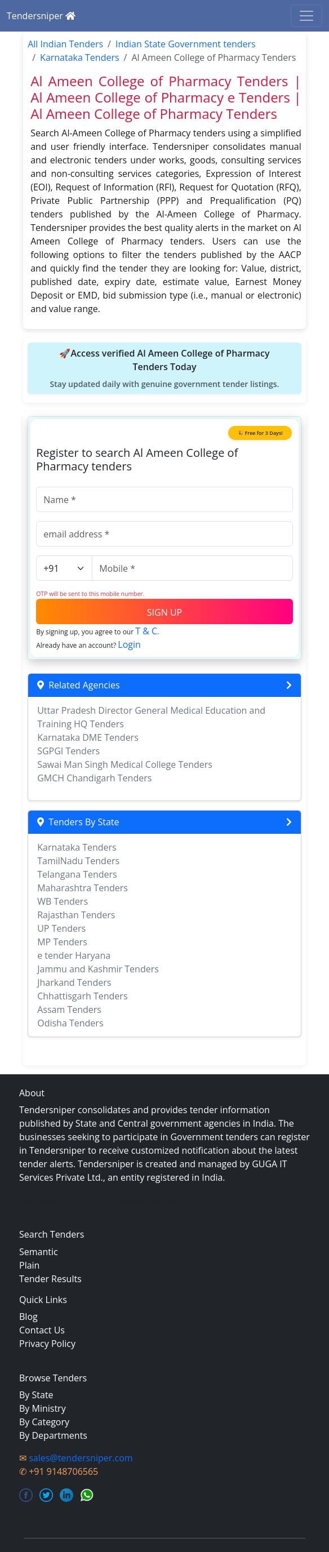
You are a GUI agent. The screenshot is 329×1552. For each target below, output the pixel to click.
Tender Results (50, 1279)
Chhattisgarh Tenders (82, 996)
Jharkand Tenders (74, 982)
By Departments (53, 1435)
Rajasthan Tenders (76, 915)
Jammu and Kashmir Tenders (98, 969)
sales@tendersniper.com (80, 1458)
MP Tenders (62, 942)
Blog (28, 1316)
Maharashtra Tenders (82, 888)
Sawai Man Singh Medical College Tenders (124, 764)
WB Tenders (62, 901)
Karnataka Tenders (79, 57)
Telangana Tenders (77, 874)
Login (129, 644)
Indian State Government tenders (185, 44)
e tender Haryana (73, 955)
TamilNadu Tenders (78, 861)
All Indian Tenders (65, 44)
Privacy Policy (47, 1343)
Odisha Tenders (70, 1023)
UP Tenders (61, 928)
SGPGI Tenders (68, 751)
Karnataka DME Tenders (88, 737)
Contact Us (42, 1330)
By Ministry (42, 1408)
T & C (146, 631)
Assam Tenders (69, 1009)
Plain (29, 1265)
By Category (44, 1422)
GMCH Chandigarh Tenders (94, 778)
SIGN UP (164, 612)
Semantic (38, 1252)
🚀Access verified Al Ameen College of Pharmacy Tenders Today (164, 368)
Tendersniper (41, 16)
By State (36, 1395)
